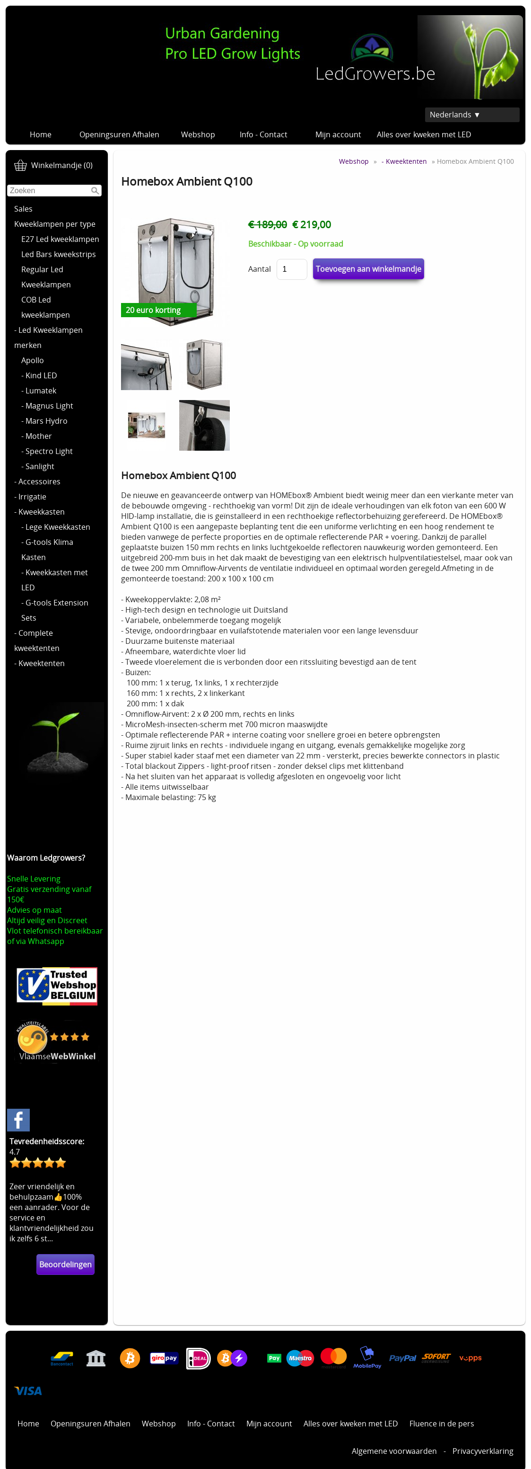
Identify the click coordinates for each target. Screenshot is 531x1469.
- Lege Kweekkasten (55, 527)
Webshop (198, 134)
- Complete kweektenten (37, 640)
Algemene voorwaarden (394, 1451)
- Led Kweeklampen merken (48, 337)
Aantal (259, 269)
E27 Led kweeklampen (60, 239)
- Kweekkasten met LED (54, 580)
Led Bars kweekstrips (58, 254)
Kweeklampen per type (55, 224)
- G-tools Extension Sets (54, 610)
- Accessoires (37, 481)
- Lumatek (38, 390)
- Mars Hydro (44, 421)
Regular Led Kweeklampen (46, 277)
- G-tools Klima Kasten (47, 549)
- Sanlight (37, 466)
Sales (23, 209)
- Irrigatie (30, 496)
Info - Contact (268, 134)
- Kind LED (39, 375)
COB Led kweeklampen (45, 307)
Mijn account (338, 134)
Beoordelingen (65, 1264)
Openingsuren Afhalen (119, 134)
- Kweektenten (39, 663)
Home (41, 134)
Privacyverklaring (483, 1451)
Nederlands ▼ (455, 114)
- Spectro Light (47, 451)
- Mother (36, 436)
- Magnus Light (47, 406)
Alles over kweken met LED (424, 134)
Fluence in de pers (441, 1423)
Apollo (32, 360)
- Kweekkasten (39, 512)
